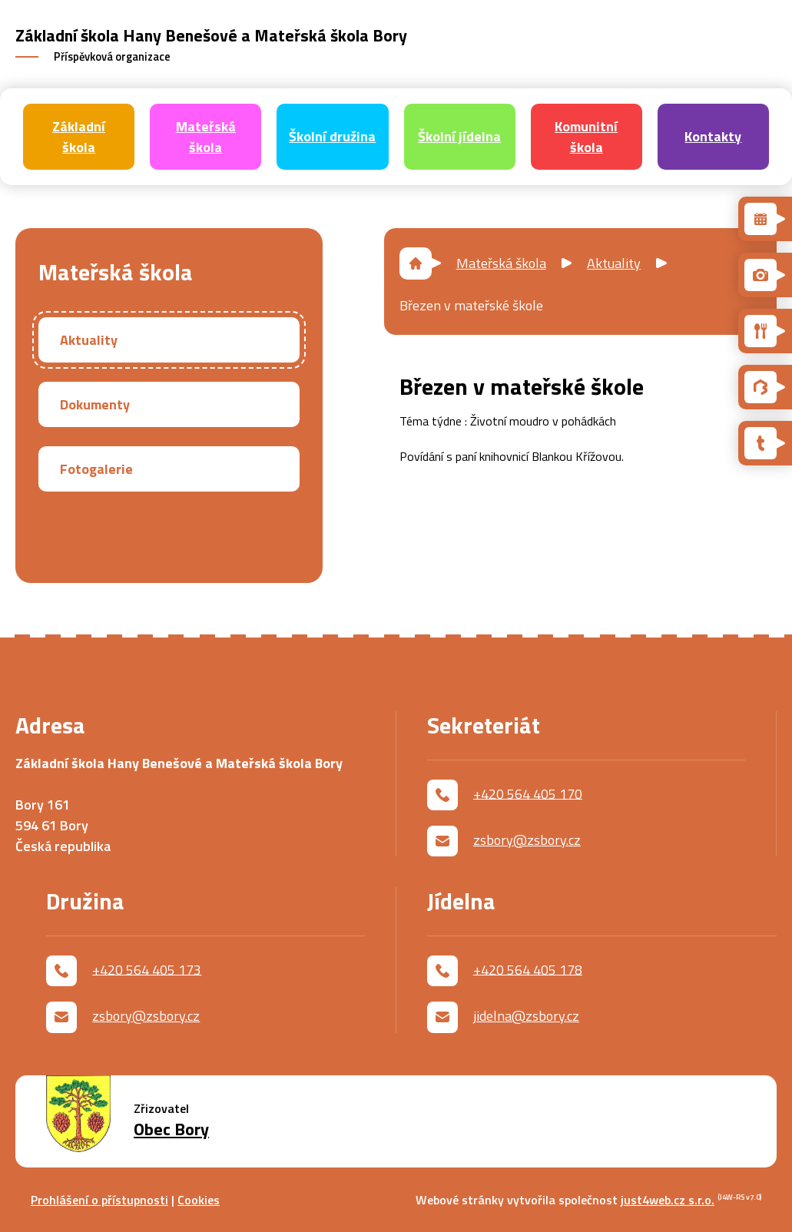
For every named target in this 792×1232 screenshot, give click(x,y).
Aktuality (614, 263)
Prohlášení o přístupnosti (99, 1200)
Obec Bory (171, 1129)
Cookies (198, 1200)
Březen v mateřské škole (471, 305)
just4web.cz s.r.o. (667, 1200)
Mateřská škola (501, 263)
